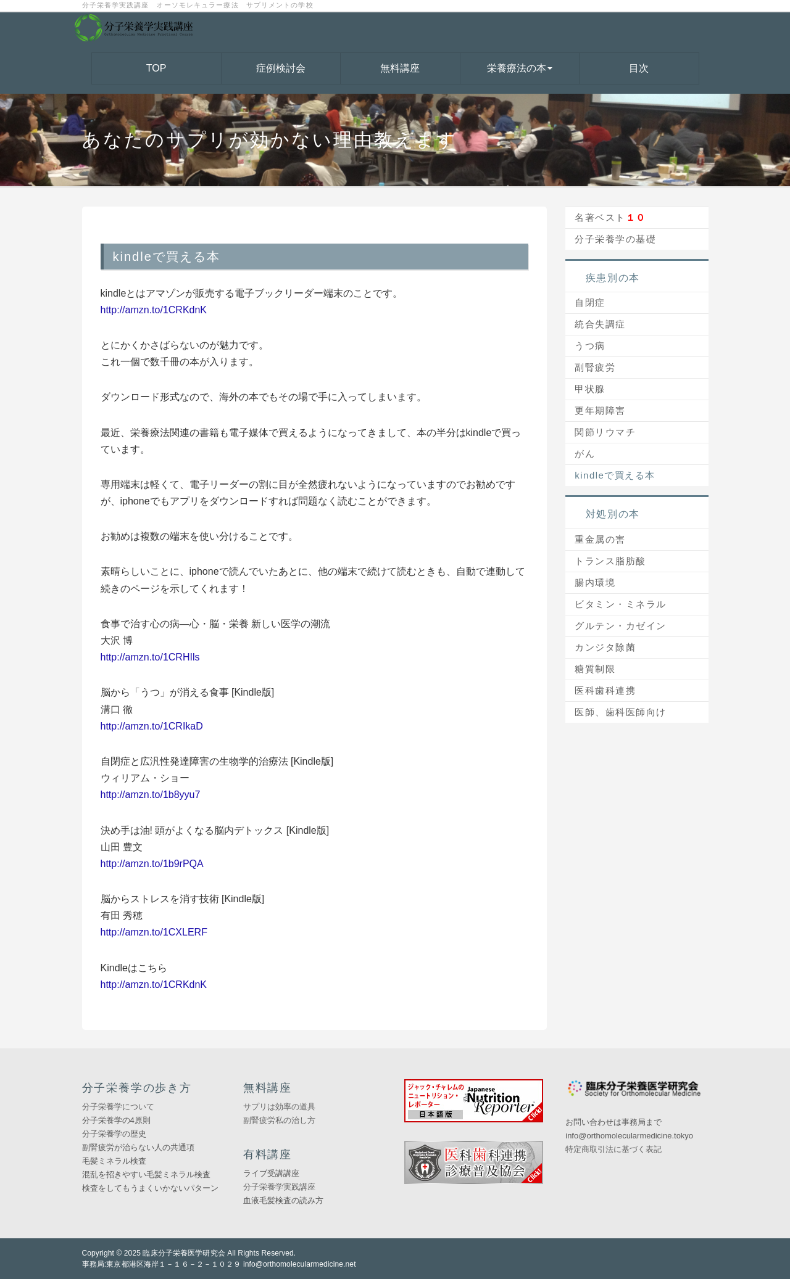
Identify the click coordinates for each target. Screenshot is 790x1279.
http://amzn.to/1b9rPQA (152, 863)
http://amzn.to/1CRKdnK (154, 310)
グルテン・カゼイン (621, 625)
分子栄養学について (118, 1106)
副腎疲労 (595, 367)
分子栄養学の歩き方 (137, 1088)
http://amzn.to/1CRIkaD (152, 726)
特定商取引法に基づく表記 (613, 1149)
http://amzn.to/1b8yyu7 (151, 794)
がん (585, 453)
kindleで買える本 (615, 475)
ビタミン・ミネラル (621, 604)
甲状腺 (590, 389)
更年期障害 (600, 410)
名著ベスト (610, 217)
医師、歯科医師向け (621, 712)
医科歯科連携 (605, 690)
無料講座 (400, 68)
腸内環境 (595, 582)
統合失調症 (600, 324)
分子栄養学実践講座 (279, 1186)
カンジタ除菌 (605, 647)
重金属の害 (600, 539)
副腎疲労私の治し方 (279, 1120)
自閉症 (590, 302)
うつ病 (590, 345)
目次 (639, 68)
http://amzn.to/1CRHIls (150, 657)
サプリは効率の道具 (279, 1106)
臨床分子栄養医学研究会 (184, 1253)
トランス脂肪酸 (610, 561)
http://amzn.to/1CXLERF (154, 932)
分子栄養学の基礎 (615, 239)
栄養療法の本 (519, 68)
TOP (156, 68)
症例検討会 (281, 68)
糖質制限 (595, 669)
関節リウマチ (605, 432)
